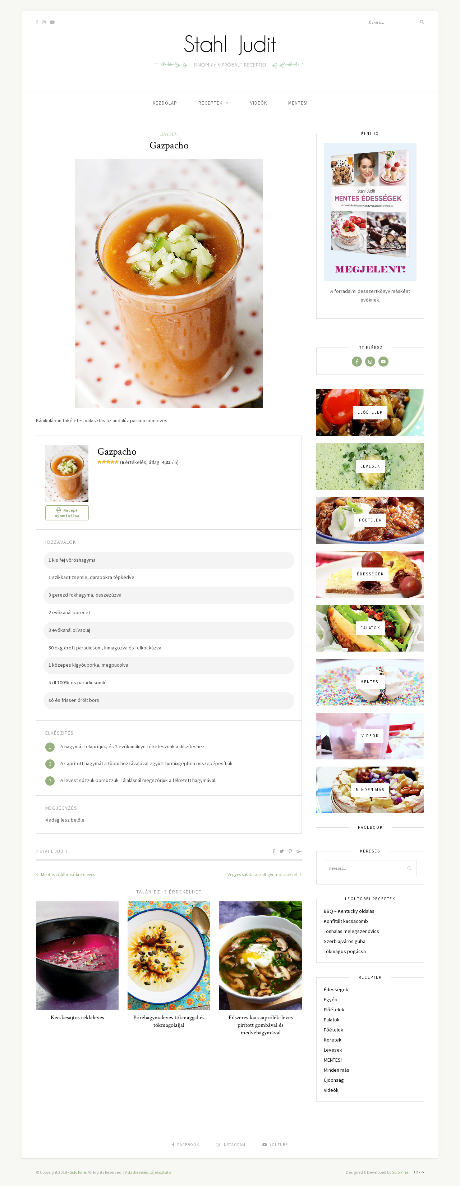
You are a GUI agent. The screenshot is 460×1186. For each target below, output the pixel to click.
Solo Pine (78, 1172)
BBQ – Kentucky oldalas (349, 911)
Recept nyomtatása (67, 512)
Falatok (332, 1019)
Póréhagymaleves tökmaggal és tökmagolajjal (168, 1021)
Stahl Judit (54, 851)
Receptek (210, 103)
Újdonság (334, 1080)
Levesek (168, 134)
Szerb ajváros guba (344, 941)
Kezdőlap (165, 103)
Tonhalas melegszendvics (351, 931)
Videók (258, 103)
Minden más (336, 1070)
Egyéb (330, 999)
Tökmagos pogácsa (345, 951)
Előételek (334, 1009)
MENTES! (298, 103)
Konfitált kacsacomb (346, 921)
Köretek (332, 1039)
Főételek (333, 1029)
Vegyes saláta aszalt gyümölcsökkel (264, 875)
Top (419, 1172)
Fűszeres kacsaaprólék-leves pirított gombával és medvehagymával (261, 1025)
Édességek (336, 989)
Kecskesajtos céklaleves (77, 1017)
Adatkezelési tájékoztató (148, 1172)
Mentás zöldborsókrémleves (65, 875)
